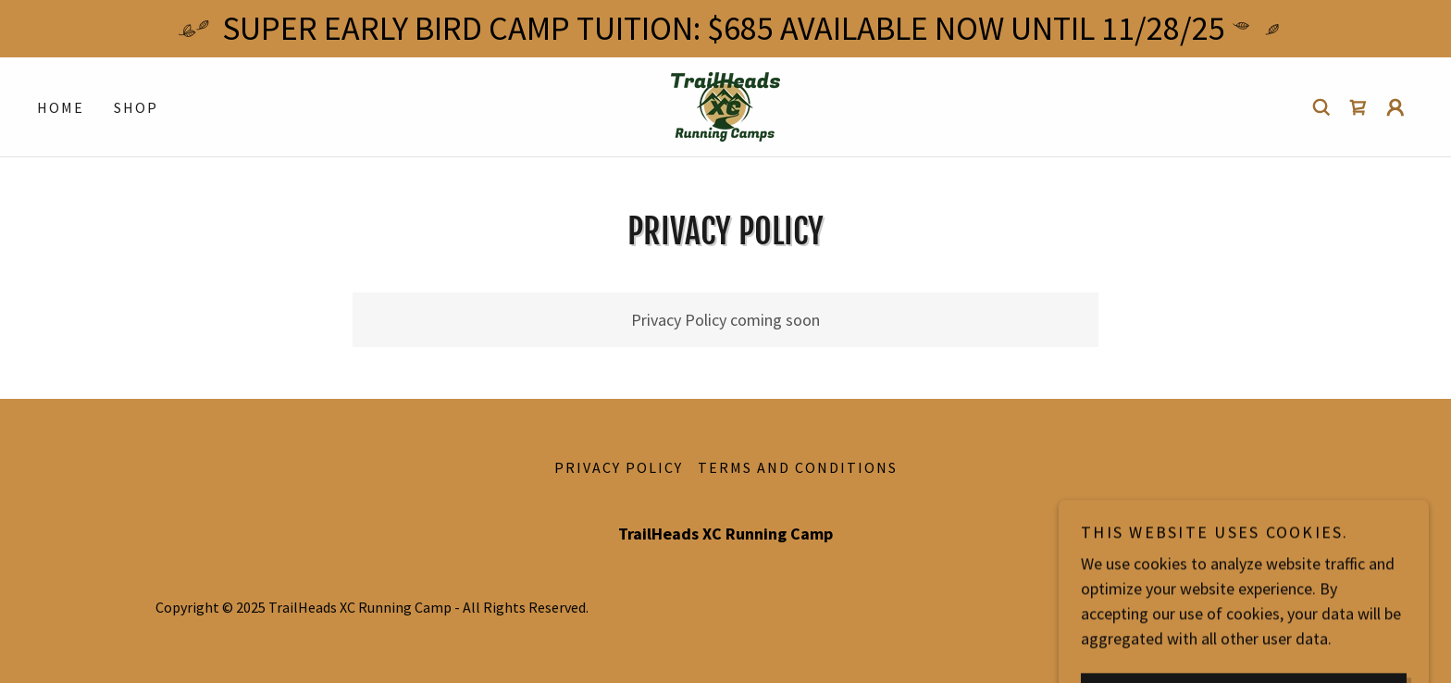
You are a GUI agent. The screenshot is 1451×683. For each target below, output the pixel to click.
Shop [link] (136, 107)
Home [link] (60, 107)
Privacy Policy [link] (618, 467)
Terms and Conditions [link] (798, 467)
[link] (725, 105)
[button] (1395, 107)
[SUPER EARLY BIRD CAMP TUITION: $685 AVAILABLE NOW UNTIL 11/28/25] (725, 29)
